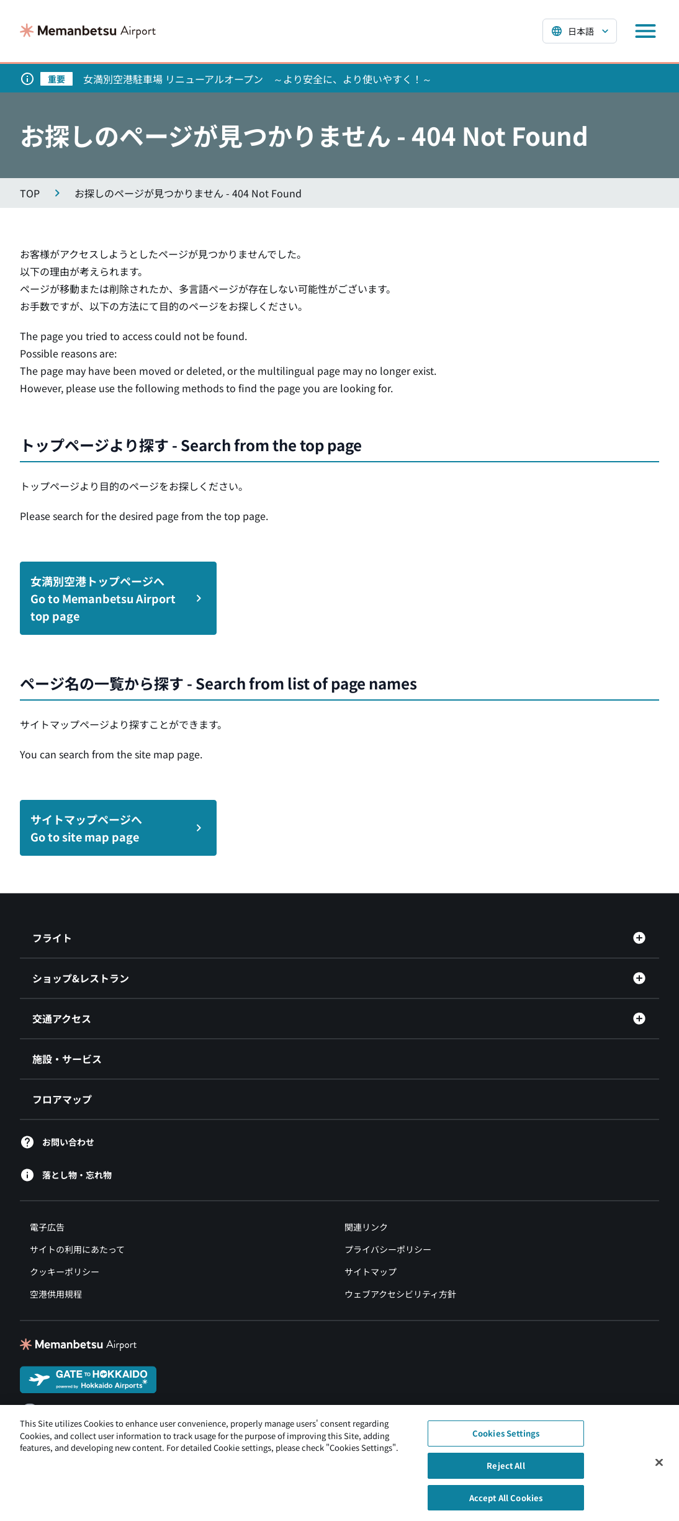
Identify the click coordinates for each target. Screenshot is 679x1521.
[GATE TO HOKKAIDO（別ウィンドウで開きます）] (88, 1378)
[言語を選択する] (579, 31)
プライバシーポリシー (387, 1249)
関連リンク (366, 1227)
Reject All (505, 1470)
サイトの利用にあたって (77, 1249)
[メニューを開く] (645, 31)
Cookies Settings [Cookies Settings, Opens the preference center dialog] (505, 1438)
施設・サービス (67, 1058)
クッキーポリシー (64, 1271)
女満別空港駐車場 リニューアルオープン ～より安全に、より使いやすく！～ (257, 78)
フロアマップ (62, 1099)
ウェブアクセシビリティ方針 (400, 1294)
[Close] (659, 1467)
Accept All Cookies (505, 1502)
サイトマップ (370, 1271)
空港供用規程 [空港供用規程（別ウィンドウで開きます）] (56, 1294)
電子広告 (47, 1227)
